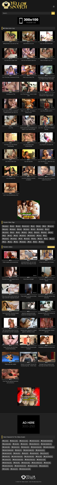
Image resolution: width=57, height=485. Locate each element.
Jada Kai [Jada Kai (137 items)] (40, 450)
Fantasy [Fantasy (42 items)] (26, 447)
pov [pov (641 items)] (46, 238)
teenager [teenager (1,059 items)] (23, 241)
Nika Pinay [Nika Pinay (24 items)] (7, 462)
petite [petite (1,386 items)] (34, 238)
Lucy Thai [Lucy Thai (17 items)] (48, 456)
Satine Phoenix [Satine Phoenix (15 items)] (21, 465)
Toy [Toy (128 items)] (6, 469)
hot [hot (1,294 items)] (45, 235)
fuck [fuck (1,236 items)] (31, 232)
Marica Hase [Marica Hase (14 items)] (30, 459)
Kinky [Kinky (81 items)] (17, 453)
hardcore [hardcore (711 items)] (23, 235)
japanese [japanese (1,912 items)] (6, 238)
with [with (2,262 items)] (36, 241)
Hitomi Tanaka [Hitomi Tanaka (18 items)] (8, 450)
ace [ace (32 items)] (6, 440)
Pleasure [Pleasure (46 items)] (26, 462)
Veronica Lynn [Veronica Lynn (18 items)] (25, 469)
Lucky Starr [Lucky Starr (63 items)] (30, 456)
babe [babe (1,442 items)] (39, 226)
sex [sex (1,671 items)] (5, 241)
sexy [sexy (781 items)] (11, 241)
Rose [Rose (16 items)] (48, 462)
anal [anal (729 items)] (13, 226)
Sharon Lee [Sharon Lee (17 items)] (33, 465)
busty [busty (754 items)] (20, 229)
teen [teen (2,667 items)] (16, 241)
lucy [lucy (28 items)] (39, 456)
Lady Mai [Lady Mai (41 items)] (35, 453)
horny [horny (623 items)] (39, 235)
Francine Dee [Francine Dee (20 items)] (37, 447)
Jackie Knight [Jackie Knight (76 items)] (29, 450)
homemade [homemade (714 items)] (32, 235)
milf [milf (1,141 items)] (21, 238)
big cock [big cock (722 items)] (51, 226)
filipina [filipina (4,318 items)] (24, 232)
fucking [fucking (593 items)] (44, 232)
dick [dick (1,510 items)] (19, 232)
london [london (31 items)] (6, 456)
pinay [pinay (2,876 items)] (40, 238)
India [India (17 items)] (19, 450)
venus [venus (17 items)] (14, 469)
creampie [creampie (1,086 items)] (41, 229)
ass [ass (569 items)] (33, 226)
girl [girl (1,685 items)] (4, 235)
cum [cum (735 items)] (48, 229)
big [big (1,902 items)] (45, 226)
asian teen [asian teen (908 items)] (26, 226)
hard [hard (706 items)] (16, 235)
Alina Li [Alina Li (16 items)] (14, 440)
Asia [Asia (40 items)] (16, 444)
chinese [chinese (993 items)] (27, 229)
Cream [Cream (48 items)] (6, 447)
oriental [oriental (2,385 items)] (27, 238)
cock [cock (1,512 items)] (34, 229)
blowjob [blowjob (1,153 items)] (13, 229)
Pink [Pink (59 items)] (17, 462)
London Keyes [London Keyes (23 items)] (17, 456)
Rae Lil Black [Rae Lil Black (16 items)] (37, 462)
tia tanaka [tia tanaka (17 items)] (44, 465)
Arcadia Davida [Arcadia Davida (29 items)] (47, 440)
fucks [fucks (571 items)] (51, 232)
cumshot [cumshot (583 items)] (6, 232)
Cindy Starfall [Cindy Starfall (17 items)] (47, 444)
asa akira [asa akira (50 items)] (7, 444)
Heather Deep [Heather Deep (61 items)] (49, 447)
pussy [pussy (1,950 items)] (52, 238)
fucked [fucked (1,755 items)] (37, 232)
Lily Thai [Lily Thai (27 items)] (45, 453)
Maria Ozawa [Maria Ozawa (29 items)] (18, 459)
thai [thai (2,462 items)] (30, 241)
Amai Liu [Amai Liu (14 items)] (24, 440)
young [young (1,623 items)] (41, 241)
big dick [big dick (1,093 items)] (6, 229)
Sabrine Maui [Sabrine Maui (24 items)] (8, 465)
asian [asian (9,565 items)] (19, 226)
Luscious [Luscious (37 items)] (7, 459)
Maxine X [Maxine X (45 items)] (41, 459)
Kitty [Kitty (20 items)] (26, 453)
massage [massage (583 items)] (14, 238)
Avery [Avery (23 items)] (24, 444)
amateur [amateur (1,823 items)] (6, 226)
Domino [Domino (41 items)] (16, 447)
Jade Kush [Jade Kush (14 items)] (7, 453)
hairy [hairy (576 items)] (10, 235)
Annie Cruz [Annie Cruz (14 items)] (35, 440)
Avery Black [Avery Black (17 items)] (35, 444)
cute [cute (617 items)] (13, 232)
